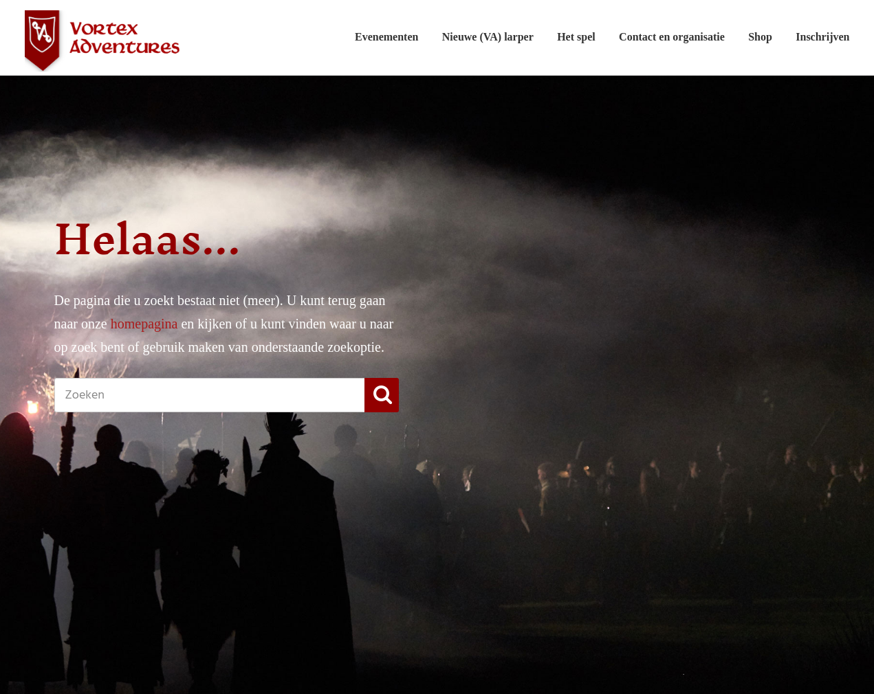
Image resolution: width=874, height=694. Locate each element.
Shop (760, 37)
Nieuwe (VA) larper (488, 37)
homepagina (144, 323)
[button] (381, 395)
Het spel (576, 37)
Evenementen (386, 37)
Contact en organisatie (672, 37)
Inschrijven (822, 37)
